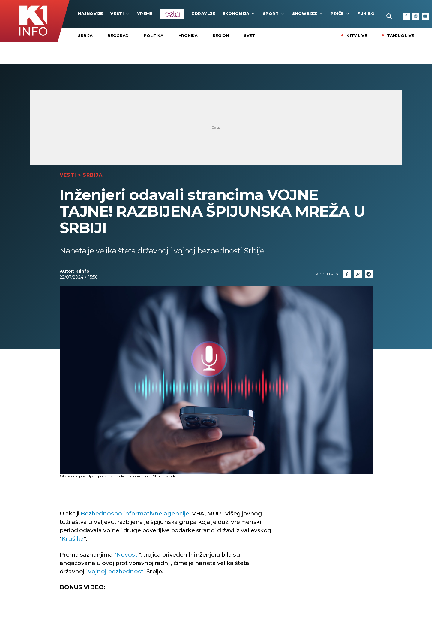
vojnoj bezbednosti (116, 571)
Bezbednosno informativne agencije (135, 513)
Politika (154, 35)
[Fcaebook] (347, 274)
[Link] (358, 274)
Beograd (118, 35)
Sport (274, 13)
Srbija (85, 35)
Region (221, 35)
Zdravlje (203, 13)
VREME (145, 13)
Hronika (188, 35)
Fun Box (370, 13)
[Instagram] (415, 16)
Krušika (73, 538)
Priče (340, 13)
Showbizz (307, 13)
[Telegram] (369, 274)
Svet (249, 35)
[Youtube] (425, 16)
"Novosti (126, 554)
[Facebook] (406, 16)
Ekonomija (239, 13)
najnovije (90, 13)
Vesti (120, 13)
